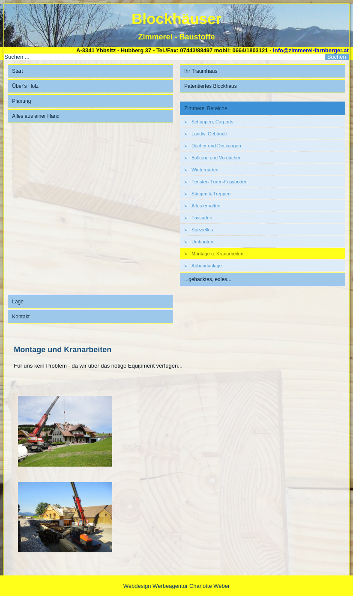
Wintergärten (204, 169)
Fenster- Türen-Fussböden (219, 181)
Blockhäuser (176, 18)
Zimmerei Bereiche (205, 108)
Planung (21, 101)
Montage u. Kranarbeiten (217, 253)
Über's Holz (25, 86)
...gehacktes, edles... (207, 279)
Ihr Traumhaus (200, 71)
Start (17, 71)
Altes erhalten (205, 205)
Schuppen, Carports (212, 121)
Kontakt (21, 317)
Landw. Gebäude (209, 133)
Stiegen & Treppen (210, 193)
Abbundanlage (206, 265)
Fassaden (201, 217)
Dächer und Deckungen (216, 145)
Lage (18, 302)
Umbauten (202, 241)
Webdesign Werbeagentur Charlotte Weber (176, 586)
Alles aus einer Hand (36, 116)
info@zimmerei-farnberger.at (311, 50)
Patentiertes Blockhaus (210, 86)
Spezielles (202, 229)
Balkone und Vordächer (215, 157)
